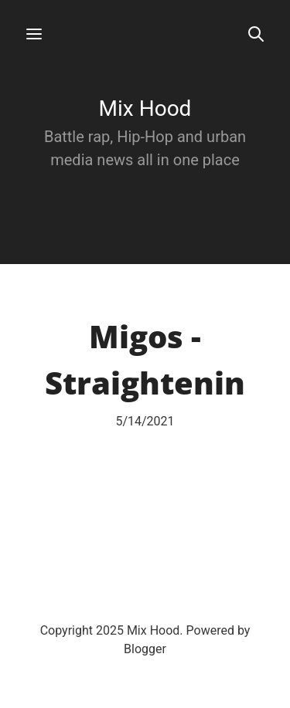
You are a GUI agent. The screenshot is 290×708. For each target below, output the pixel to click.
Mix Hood (145, 108)
